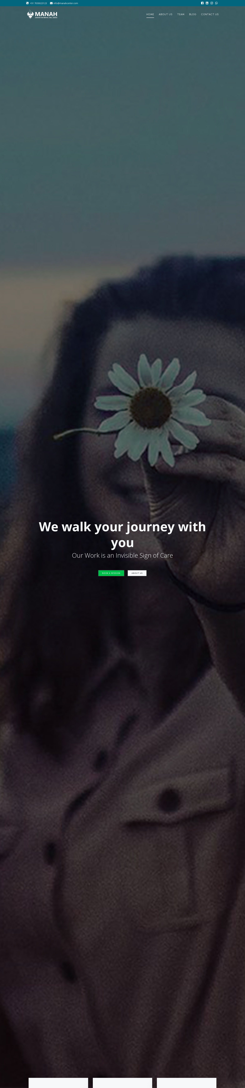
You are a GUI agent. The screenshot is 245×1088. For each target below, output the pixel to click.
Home (150, 14)
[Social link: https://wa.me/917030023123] (216, 3)
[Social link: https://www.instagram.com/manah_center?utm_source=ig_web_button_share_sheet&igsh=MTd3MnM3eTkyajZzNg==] (211, 3)
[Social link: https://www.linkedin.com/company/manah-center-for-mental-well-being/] (207, 3)
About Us (165, 14)
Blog (192, 14)
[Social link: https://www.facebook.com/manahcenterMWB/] (202, 3)
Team (181, 14)
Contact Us (210, 14)
